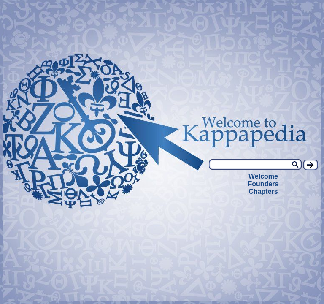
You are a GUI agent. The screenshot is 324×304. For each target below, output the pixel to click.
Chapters (263, 191)
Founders (263, 183)
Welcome (263, 176)
